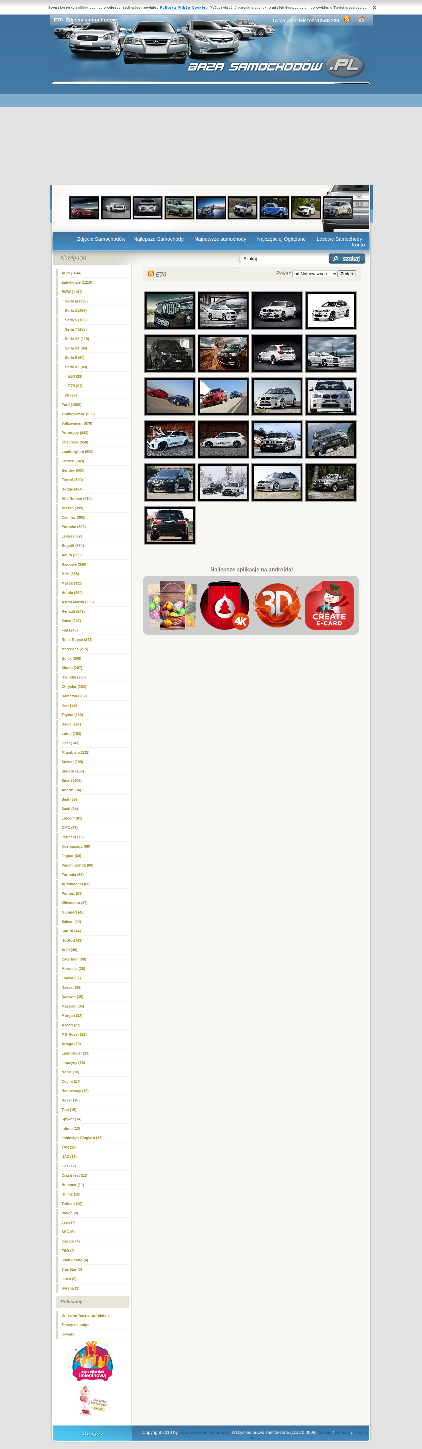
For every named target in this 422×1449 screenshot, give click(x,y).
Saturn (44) (71, 931)
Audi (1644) (72, 273)
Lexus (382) (72, 536)
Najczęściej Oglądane (281, 239)
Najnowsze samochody (220, 239)
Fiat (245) (70, 630)
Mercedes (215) (75, 649)
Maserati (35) (73, 1006)
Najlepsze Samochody (158, 239)
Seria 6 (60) (75, 358)
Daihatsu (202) (74, 696)
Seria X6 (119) (77, 339)
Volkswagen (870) (77, 423)
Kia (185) (69, 705)
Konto (358, 244)
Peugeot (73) (73, 837)
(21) (75, 386)
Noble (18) (71, 1072)
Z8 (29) (71, 395)
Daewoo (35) (73, 997)
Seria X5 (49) (76, 367)
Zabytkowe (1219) (77, 282)
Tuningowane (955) (78, 414)
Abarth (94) (71, 790)
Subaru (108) (73, 771)
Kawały (68, 1334)
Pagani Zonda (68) (78, 865)
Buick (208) (72, 658)
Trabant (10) (72, 1204)
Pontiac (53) (72, 893)
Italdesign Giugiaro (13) (82, 1138)
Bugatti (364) (73, 546)
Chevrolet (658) (75, 442)
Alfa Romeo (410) (77, 499)
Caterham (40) (74, 959)
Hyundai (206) (74, 677)
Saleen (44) (71, 922)
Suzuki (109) (72, 762)
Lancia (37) (71, 978)
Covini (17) (71, 1081)
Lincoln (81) (72, 818)
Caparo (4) (71, 1241)
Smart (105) (72, 781)
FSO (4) (68, 1251)
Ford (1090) (72, 405)
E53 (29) (75, 376)
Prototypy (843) (75, 433)
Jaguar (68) (72, 856)
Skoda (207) (72, 668)
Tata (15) (69, 1110)
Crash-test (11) (75, 1175)
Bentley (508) (73, 470)
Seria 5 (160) (76, 320)
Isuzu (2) (69, 1279)
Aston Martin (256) (78, 602)
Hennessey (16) (75, 1091)
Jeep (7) (69, 1222)
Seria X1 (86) (76, 348)
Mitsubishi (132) (76, 752)
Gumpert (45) (73, 912)
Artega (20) (71, 1044)
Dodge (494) (72, 489)
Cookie (324, 1432)
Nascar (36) (72, 987)
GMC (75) (70, 828)
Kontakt (342, 1432)
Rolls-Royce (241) (77, 640)
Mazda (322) (72, 583)
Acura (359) (72, 555)
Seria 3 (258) (76, 311)
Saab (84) (70, 809)
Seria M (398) (76, 301)
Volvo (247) (71, 621)
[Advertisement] (211, 135)
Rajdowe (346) (74, 564)
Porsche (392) (74, 527)
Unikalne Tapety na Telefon (85, 1315)
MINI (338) (70, 574)
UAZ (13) (69, 1157)
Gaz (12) (69, 1166)
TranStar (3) (72, 1269)
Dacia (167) (71, 724)
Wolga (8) (70, 1213)
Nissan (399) (73, 508)
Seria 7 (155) (76, 329)
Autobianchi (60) (76, 884)
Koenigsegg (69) (76, 846)
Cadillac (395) (74, 517)
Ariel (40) (69, 950)
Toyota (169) (72, 715)
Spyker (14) (72, 1119)
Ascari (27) (71, 1025)
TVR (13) (69, 1147)
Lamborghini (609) (78, 452)
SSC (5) (68, 1232)
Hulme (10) (71, 1194)
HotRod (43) (72, 940)
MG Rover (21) (74, 1034)
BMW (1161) (72, 292)
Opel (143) (71, 743)
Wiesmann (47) (75, 903)
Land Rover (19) (76, 1053)
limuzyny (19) (73, 1063)
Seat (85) (69, 799)
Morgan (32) (72, 1016)
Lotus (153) (72, 734)
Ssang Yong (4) (75, 1260)
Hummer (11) (73, 1185)
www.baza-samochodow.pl (204, 1432)
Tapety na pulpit (76, 1325)
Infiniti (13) (71, 1128)
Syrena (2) (71, 1288)
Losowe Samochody (339, 239)
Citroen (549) (73, 461)
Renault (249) (73, 611)
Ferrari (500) (72, 480)
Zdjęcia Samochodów (101, 239)
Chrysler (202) (74, 687)
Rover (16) (71, 1100)
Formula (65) (73, 875)
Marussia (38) (73, 969)
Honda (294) (72, 593)
